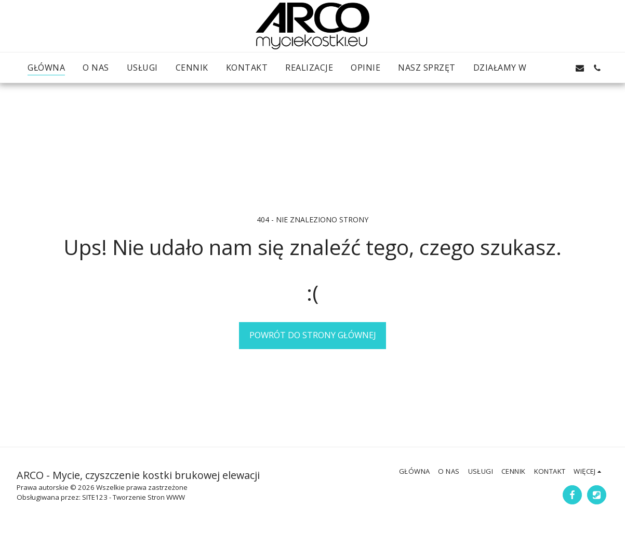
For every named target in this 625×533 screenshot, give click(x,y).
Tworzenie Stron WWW (149, 497)
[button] (544, 67)
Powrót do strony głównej (312, 335)
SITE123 (95, 497)
